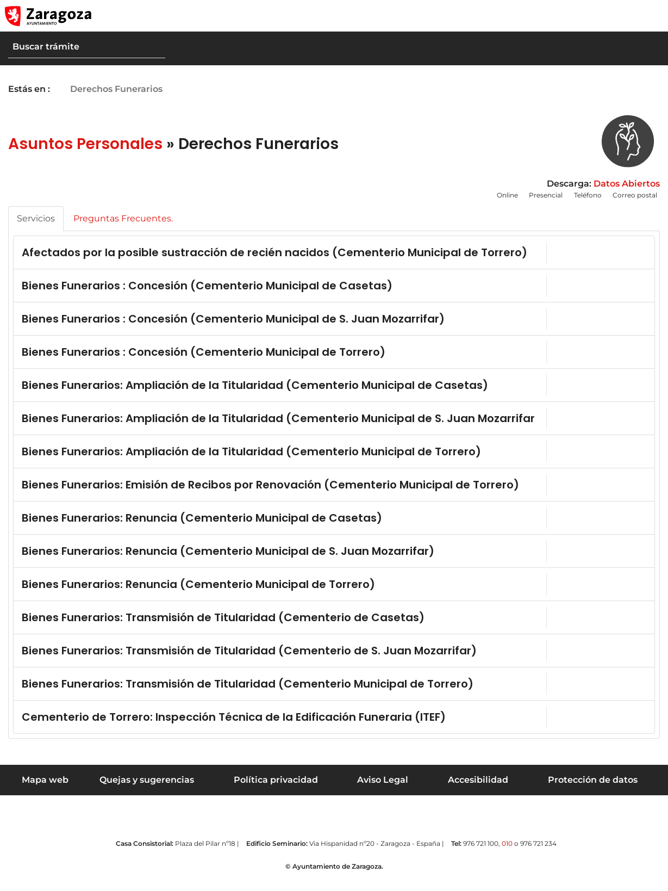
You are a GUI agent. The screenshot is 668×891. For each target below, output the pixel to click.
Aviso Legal (382, 786)
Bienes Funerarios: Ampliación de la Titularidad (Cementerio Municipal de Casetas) (255, 387)
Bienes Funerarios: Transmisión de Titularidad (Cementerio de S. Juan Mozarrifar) (249, 657)
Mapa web (45, 786)
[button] (608, 15)
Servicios (36, 218)
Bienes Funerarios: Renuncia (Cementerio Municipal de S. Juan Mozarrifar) (228, 557)
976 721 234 (538, 850)
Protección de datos (593, 786)
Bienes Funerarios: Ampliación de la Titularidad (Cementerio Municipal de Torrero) (251, 455)
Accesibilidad (478, 786)
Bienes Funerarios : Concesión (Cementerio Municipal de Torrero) (203, 354)
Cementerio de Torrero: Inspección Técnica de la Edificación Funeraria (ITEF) (234, 723)
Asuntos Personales (85, 143)
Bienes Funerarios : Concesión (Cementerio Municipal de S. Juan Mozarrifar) (233, 321)
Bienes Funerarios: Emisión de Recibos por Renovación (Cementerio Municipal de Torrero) (246, 490)
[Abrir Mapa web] (652, 15)
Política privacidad (276, 786)
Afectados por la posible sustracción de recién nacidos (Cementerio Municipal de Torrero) (250, 253)
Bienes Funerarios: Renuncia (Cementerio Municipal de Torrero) (198, 590)
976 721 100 (480, 850)
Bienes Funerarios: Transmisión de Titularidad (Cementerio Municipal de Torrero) (247, 690)
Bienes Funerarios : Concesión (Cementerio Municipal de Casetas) (207, 287)
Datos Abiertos (627, 183)
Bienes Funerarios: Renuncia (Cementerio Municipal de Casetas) (202, 524)
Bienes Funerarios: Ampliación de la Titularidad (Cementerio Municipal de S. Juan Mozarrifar (248, 421)
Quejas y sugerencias (146, 786)
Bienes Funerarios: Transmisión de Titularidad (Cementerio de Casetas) (223, 624)
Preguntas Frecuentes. (123, 218)
